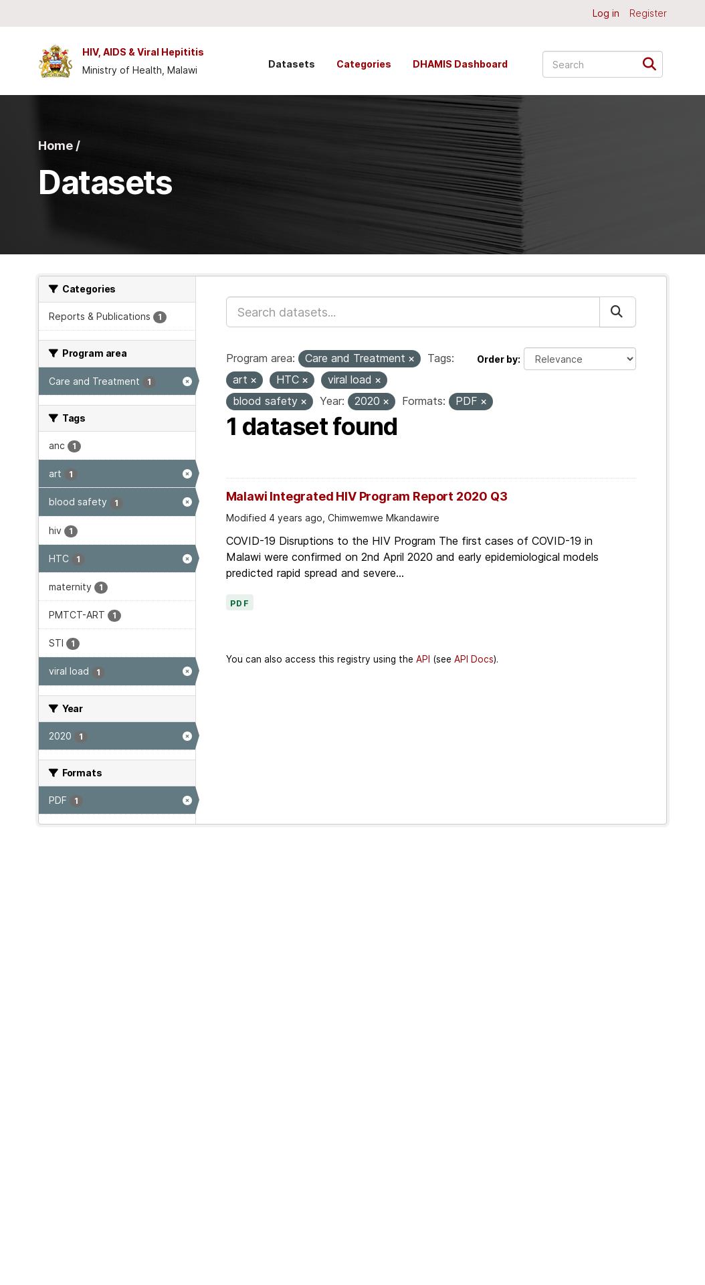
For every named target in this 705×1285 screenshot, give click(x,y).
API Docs (474, 659)
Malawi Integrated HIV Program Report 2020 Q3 (367, 496)
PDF (240, 604)
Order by (497, 359)
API (423, 659)
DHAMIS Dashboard (460, 64)
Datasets (291, 64)
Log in (606, 13)
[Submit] (654, 63)
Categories (363, 64)
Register (648, 13)
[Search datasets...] (602, 64)
